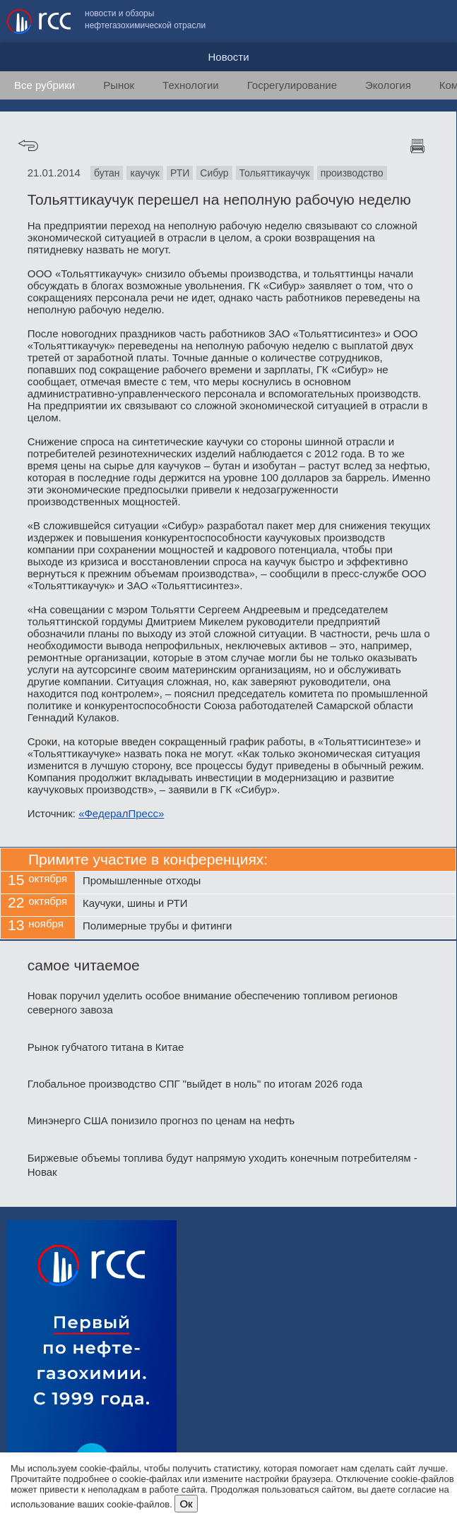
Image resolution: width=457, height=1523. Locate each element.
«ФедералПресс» (121, 813)
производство (352, 173)
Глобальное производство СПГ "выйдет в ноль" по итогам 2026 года (195, 1084)
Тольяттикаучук (274, 173)
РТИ (179, 173)
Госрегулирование (292, 85)
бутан (106, 173)
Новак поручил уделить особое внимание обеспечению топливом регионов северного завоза (213, 1002)
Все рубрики (44, 85)
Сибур (214, 173)
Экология (388, 85)
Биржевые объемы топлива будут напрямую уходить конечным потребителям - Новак (222, 1165)
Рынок (118, 85)
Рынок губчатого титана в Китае (106, 1047)
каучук (144, 173)
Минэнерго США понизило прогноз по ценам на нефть (161, 1120)
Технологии (190, 85)
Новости (228, 57)
